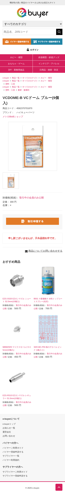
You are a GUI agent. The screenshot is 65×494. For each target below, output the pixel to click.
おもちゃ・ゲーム (16, 63)
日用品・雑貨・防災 (49, 70)
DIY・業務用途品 (16, 70)
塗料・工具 (10, 84)
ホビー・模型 (16, 57)
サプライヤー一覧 (11, 456)
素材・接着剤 (23, 90)
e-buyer (6, 78)
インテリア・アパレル (48, 63)
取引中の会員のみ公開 (31, 197)
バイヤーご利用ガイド (13, 448)
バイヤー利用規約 (11, 460)
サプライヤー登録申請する (15, 476)
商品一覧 (16, 78)
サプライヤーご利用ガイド (15, 472)
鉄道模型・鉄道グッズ (48, 57)
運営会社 (7, 432)
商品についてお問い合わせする (45, 250)
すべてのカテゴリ (30, 78)
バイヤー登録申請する (13, 452)
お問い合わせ (9, 436)
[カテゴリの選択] (32, 24)
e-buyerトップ (9, 424)
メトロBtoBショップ (13, 116)
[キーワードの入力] (29, 32)
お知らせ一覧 (9, 428)
